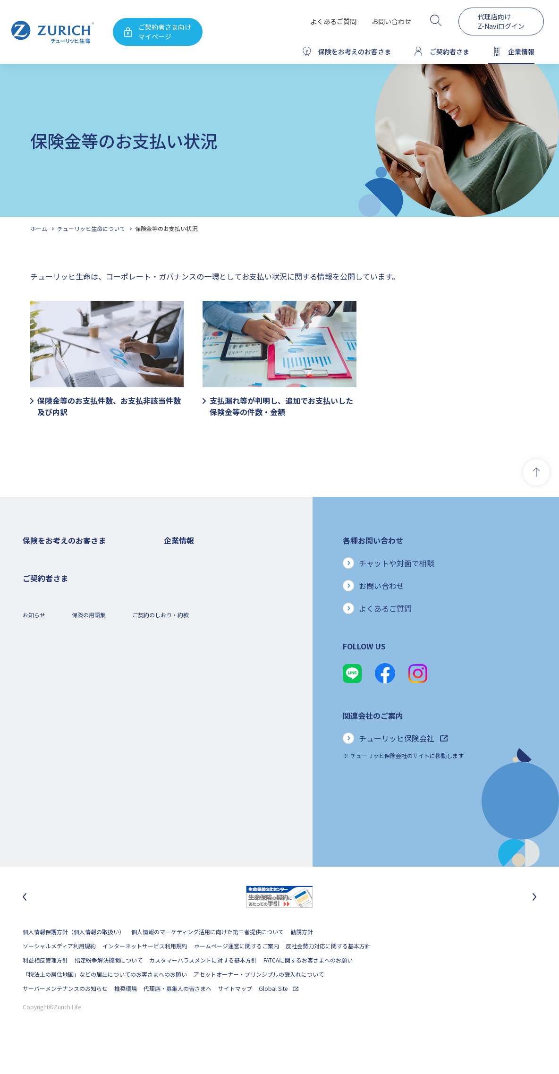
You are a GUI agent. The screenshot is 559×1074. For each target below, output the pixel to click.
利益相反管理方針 (45, 985)
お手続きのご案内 (45, 786)
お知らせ (34, 851)
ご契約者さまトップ (48, 757)
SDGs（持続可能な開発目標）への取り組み (219, 729)
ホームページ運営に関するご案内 (236, 971)
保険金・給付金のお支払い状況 (203, 701)
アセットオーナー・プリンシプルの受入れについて (259, 999)
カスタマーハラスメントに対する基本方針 (203, 985)
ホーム (38, 228)
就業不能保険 (40, 630)
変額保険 (34, 644)
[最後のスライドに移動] (24, 922)
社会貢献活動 (181, 743)
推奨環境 (125, 1013)
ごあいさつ (178, 587)
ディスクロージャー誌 (192, 616)
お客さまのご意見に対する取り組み (209, 686)
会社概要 (175, 573)
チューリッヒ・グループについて (206, 658)
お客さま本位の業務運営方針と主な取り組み (220, 672)
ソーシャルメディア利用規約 (59, 971)
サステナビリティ (186, 715)
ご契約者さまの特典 (48, 701)
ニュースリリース (186, 644)
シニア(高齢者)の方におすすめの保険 (70, 672)
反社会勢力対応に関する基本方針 (328, 971)
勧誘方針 (301, 957)
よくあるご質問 (333, 21)
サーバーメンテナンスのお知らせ (65, 1013)
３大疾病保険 (40, 616)
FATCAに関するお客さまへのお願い (308, 985)
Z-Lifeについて (41, 814)
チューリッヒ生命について (91, 228)
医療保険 (34, 601)
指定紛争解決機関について (109, 985)
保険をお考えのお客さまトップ (62, 559)
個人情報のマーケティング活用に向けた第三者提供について (207, 957)
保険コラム (37, 686)
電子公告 (175, 630)
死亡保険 (34, 573)
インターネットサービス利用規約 (144, 971)
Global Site (278, 1013)
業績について (181, 601)
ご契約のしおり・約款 (160, 851)
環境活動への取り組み (192, 757)
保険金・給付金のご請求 (54, 771)
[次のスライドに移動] (534, 922)
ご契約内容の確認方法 (51, 800)
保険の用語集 (89, 851)
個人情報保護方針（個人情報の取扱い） (74, 957)
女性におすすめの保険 (51, 658)
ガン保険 (34, 587)
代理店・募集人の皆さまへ (178, 1013)
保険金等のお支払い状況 (166, 228)
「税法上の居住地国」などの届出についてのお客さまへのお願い (105, 999)
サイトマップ (235, 1013)
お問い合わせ (391, 21)
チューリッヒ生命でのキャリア (203, 771)
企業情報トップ (183, 559)
